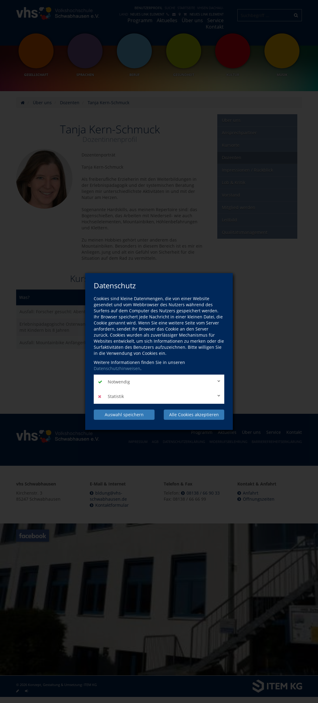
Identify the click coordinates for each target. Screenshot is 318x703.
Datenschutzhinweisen (117, 368)
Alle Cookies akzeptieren (194, 414)
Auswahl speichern (124, 414)
